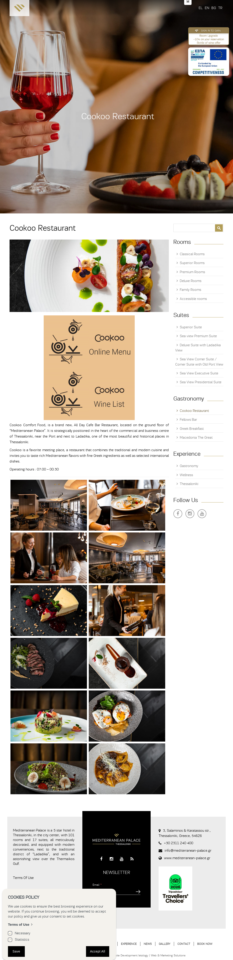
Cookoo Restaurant (194, 411)
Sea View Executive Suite (199, 373)
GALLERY (164, 943)
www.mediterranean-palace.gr (187, 858)
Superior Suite (191, 327)
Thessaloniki (189, 484)
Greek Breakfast (192, 429)
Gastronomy (189, 466)
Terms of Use (18, 924)
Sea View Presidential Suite (200, 382)
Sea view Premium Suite (198, 336)
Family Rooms (190, 290)
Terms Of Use (23, 878)
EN (207, 8)
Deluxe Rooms (190, 281)
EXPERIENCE (129, 943)
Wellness (186, 475)
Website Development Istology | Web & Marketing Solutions (147, 955)
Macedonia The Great (196, 437)
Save (16, 951)
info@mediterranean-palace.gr (188, 851)
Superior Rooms (192, 263)
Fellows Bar (188, 420)
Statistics (22, 940)
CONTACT (183, 943)
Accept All (97, 951)
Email (97, 884)
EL (201, 8)
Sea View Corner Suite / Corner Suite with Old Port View (199, 361)
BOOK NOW (204, 943)
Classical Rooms (192, 254)
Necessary (22, 933)
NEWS (148, 943)
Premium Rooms (192, 272)
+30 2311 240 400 (178, 843)
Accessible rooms (193, 299)
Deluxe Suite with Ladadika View (198, 347)
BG (213, 8)
